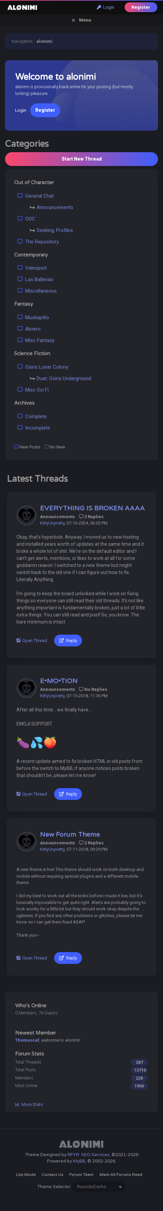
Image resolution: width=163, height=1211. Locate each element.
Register (140, 7)
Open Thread (31, 640)
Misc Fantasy (35, 340)
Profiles (64, 230)
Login (105, 7)
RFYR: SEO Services (89, 1154)
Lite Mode (26, 1174)
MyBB (79, 1161)
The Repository (38, 242)
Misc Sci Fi (33, 390)
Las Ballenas (35, 279)
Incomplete (33, 428)
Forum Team (81, 1174)
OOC (26, 219)
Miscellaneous (37, 291)
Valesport (32, 268)
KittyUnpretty (52, 523)
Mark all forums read (120, 1174)
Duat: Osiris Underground (64, 378)
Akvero (29, 329)
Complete (32, 416)
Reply (68, 640)
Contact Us (52, 1174)
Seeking (45, 230)
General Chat (35, 196)
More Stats (29, 1104)
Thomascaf (27, 1040)
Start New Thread (82, 159)
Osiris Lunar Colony (42, 367)
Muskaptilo (33, 317)
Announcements (55, 207)
